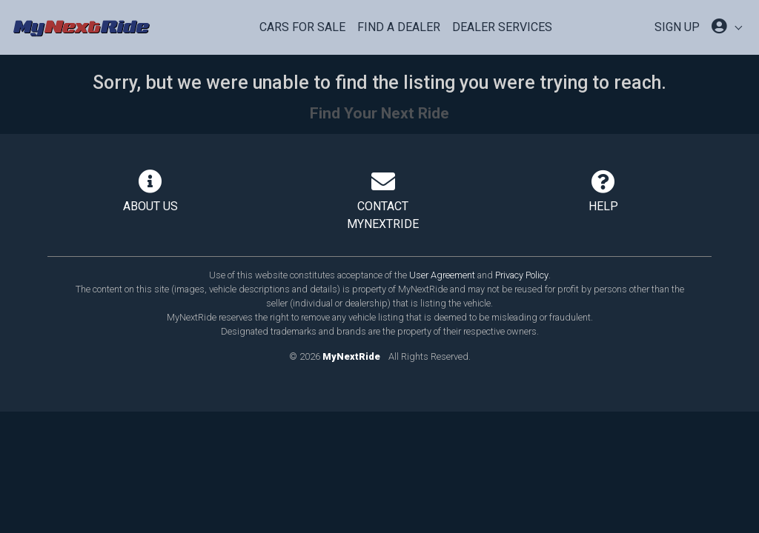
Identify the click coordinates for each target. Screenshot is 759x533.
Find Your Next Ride (379, 113)
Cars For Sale (302, 27)
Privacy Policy (521, 275)
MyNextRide (351, 356)
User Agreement (442, 275)
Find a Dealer (398, 27)
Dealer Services (502, 27)
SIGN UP (677, 27)
